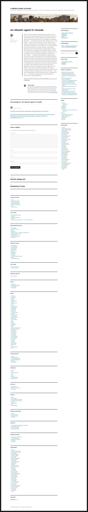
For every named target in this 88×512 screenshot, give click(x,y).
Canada (11, 41)
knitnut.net (13, 360)
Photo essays (13, 472)
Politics (63, 153)
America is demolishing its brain (69, 74)
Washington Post (14, 346)
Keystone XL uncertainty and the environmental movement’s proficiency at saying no (69, 84)
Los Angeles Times (14, 312)
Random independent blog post (16, 256)
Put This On (13, 255)
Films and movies (14, 458)
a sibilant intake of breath (20, 8)
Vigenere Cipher (14, 378)
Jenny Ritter (13, 284)
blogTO (12, 299)
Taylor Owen (13, 389)
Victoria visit (64, 34)
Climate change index (15, 266)
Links (12, 373)
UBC (12, 404)
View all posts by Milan (53, 92)
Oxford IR (13, 401)
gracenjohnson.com (14, 229)
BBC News (13, 298)
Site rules (63, 119)
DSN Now (13, 216)
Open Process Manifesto (69, 72)
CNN (12, 304)
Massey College (14, 398)
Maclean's (13, 313)
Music (12, 467)
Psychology (13, 477)
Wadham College (14, 405)
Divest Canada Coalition (15, 202)
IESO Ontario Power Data (15, 217)
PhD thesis (13, 471)
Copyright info (64, 117)
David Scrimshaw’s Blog (15, 358)
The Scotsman (13, 338)
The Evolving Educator (15, 258)
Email (12, 155)
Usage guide (64, 62)
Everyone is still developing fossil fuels (70, 80)
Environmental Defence (15, 203)
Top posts (63, 113)
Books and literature (14, 452)
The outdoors (13, 486)
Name (12, 150)
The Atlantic (13, 330)
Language (13, 462)
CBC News (13, 301)
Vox (12, 345)
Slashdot (12, 325)
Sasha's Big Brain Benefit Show (67, 32)
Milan (11, 37)
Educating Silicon (14, 246)
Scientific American (14, 414)
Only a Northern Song (15, 438)
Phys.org (12, 413)
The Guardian (13, 332)
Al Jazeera (13, 295)
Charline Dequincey (14, 357)
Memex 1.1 (13, 251)
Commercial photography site (67, 61)
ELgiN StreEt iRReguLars (15, 359)
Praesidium (13, 253)
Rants (12, 478)
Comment (12, 133)
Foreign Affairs (14, 307)
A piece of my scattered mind (16, 437)
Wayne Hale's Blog (14, 416)
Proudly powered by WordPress (26, 507)
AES (12, 371)
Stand (12, 205)
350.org (12, 199)
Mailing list (64, 64)
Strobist (12, 257)
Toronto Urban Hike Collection (67, 114)
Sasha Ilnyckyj (13, 286)
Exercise (12, 457)
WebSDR (12, 218)
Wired (12, 348)
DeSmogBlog (13, 227)
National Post (13, 318)
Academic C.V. (65, 104)
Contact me (65, 105)
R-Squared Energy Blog (15, 236)
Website (12, 161)
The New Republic (14, 336)
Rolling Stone (13, 324)
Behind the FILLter (70, 73)
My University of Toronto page (16, 400)
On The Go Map (14, 276)
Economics (13, 455)
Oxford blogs (64, 107)
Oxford (12, 470)
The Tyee (12, 340)
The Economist (14, 331)
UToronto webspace (14, 377)
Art (11, 449)
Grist (12, 230)
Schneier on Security (15, 427)
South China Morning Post (16, 327)
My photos (64, 106)
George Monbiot (14, 247)
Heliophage (13, 231)
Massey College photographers (16, 399)
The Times (13, 339)
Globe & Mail (13, 308)
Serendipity (13, 441)
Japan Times (13, 311)
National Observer (14, 317)
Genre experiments (14, 372)
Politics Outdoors (14, 235)
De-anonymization (66, 79)
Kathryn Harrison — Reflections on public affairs (20, 232)
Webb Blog (13, 417)
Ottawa (12, 468)
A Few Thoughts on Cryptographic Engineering (19, 425)
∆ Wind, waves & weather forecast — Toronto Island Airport (22, 219)
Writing (12, 490)
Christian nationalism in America (69, 92)
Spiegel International (15, 329)
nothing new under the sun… (16, 233)
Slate (12, 326)
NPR (12, 320)
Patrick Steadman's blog (15, 439)
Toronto (12, 487)
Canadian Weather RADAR (15, 215)
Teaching (13, 484)
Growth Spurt (13, 249)
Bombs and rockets (13, 40)
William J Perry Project (15, 428)
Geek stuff (13, 459)
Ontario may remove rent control (69, 91)
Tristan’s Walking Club (66, 115)
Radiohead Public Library (15, 285)
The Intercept (13, 333)
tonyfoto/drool (14, 362)
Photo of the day (14, 473)
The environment (14, 485)
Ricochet (12, 323)
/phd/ (12, 397)
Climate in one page (14, 267)
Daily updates (13, 454)
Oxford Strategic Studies (15, 426)
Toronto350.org (14, 206)
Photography (13, 474)
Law (12, 464)
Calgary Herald (13, 300)
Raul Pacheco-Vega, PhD (15, 387)
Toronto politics (14, 403)
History (15, 41)
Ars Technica (13, 297)
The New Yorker (14, 337)
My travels (63, 118)
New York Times (14, 319)
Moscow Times (14, 316)
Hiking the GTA (14, 250)
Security (12, 480)
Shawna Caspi (13, 287)
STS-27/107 (13, 483)
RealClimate (13, 237)
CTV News (13, 305)
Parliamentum (13, 252)
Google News (13, 310)
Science (12, 479)
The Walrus (13, 342)
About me (63, 102)
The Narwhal (13, 335)
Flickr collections (65, 37)
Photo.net (13, 376)
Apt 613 (12, 356)
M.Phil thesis (13, 465)
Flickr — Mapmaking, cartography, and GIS (69, 45)
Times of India (13, 343)
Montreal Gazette (14, 314)
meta (12, 375)
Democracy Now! (14, 306)
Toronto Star (13, 344)
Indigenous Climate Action (16, 204)
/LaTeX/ (12, 370)
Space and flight (14, 481)
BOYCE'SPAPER (14, 245)
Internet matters (14, 461)
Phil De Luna (13, 440)
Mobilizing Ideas (14, 386)
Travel (12, 489)
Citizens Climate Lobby (15, 201)
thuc (62, 112)
